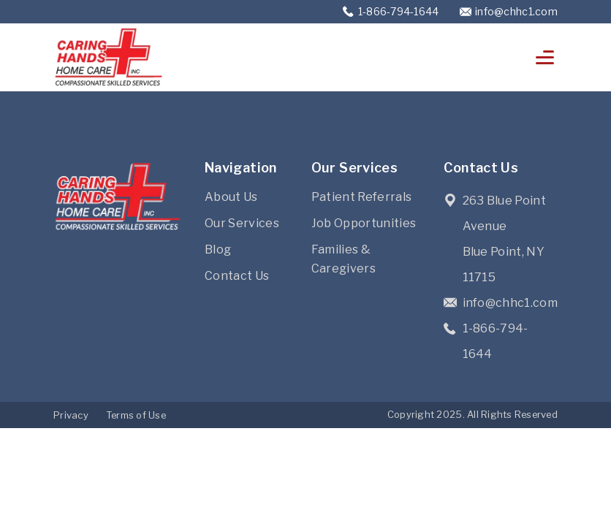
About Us (231, 197)
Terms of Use (136, 415)
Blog (218, 249)
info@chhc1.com (516, 11)
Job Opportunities (363, 223)
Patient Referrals (361, 197)
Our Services (242, 223)
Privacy (70, 415)
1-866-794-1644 (399, 11)
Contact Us (237, 276)
